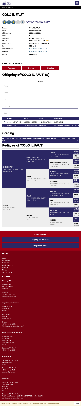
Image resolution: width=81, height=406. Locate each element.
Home (4, 258)
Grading (31, 68)
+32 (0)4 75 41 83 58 (8, 350)
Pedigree (11, 68)
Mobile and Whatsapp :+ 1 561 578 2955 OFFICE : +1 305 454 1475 (22, 396)
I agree (77, 403)
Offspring (50, 68)
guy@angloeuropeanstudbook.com (12, 398)
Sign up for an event (40, 240)
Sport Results (7, 272)
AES (3, 7)
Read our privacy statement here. (49, 403)
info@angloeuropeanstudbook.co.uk (13, 326)
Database (9, 7)
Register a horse (40, 246)
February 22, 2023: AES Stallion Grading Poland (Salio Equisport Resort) (39, 140)
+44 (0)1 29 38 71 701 (9, 324)
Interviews (5, 263)
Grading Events (7, 265)
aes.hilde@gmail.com (8, 372)
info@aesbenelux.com (9, 296)
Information (6, 260)
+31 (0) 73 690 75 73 (8, 294)
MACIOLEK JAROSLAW (38, 48)
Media (4, 270)
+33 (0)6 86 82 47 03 (8, 370)
